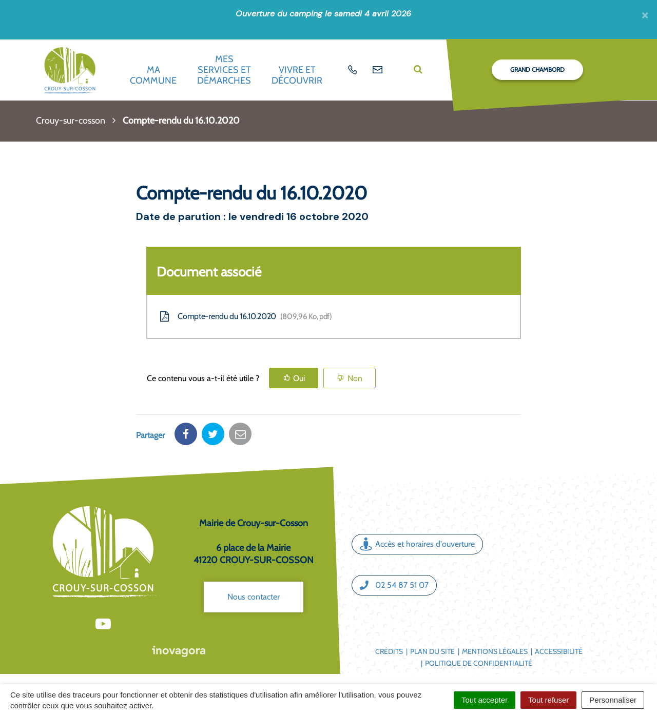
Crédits (389, 651)
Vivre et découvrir (297, 75)
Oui (299, 378)
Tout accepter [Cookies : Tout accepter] (484, 699)
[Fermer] (645, 15)
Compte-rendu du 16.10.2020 (245, 316)
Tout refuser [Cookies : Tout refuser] (548, 699)
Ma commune (153, 75)
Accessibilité (559, 651)
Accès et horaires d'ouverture (417, 544)
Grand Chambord (537, 69)
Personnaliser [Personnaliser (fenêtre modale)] (612, 699)
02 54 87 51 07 (394, 585)
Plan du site (432, 651)
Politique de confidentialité (478, 663)
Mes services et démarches (224, 69)
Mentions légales (495, 651)
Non (354, 378)
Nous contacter (253, 597)
